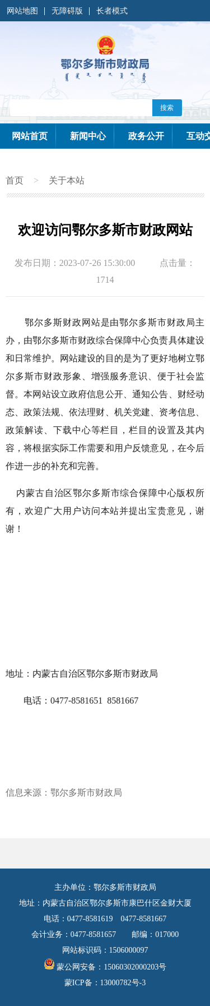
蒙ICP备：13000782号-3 (105, 983)
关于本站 (67, 180)
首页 (15, 180)
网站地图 (22, 11)
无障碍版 (67, 11)
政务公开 (146, 136)
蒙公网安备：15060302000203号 (105, 967)
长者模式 (112, 11)
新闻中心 (88, 136)
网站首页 (30, 136)
